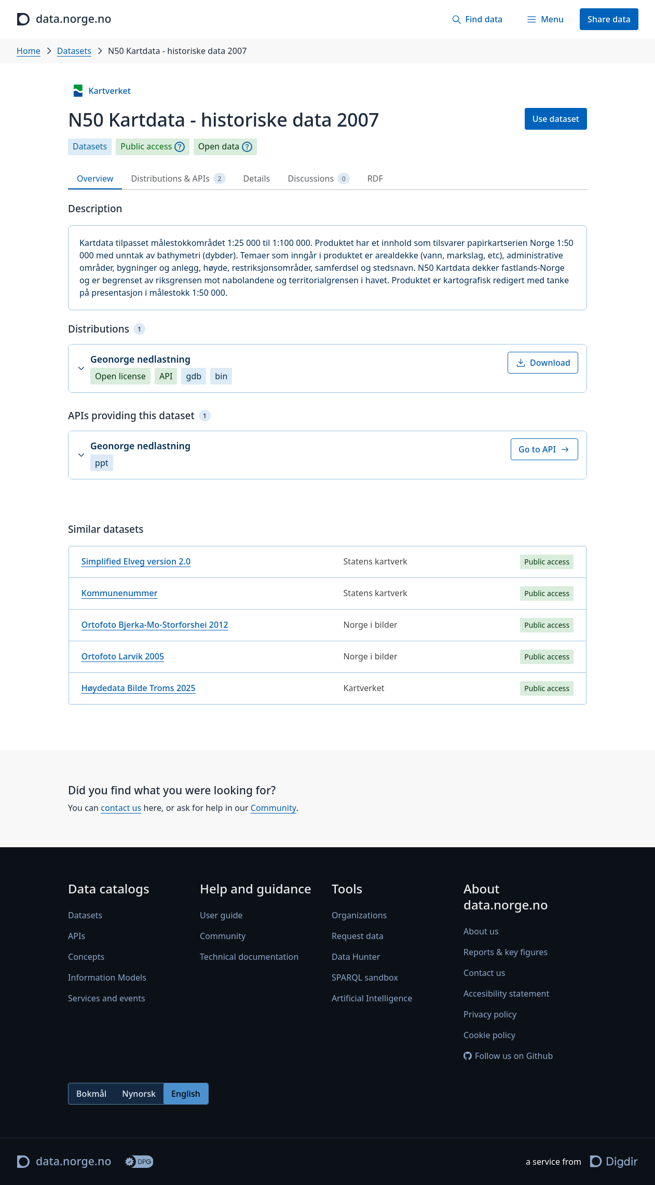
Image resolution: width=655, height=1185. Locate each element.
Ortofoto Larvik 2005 (122, 656)
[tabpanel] (327, 457)
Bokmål (91, 1093)
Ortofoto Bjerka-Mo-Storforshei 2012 (154, 624)
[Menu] (544, 19)
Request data (358, 936)
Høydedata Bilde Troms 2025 (138, 688)
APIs (76, 936)
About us (481, 931)
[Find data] (477, 19)
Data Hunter (356, 956)
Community (273, 808)
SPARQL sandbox (365, 977)
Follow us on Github (508, 1056)
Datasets (74, 51)
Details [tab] (256, 178)
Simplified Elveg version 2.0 (135, 561)
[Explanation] (179, 147)
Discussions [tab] (319, 179)
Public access (146, 146)
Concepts (86, 956)
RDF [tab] (375, 178)
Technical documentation (249, 956)
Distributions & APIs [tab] (178, 179)
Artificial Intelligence (372, 998)
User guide (221, 915)
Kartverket (101, 91)
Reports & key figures (505, 952)
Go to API (544, 449)
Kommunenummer (119, 593)
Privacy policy (489, 1014)
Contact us (484, 973)
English (185, 1093)
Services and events (106, 998)
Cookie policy (489, 1035)
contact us (121, 808)
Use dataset (556, 119)
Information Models (107, 977)
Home (28, 51)
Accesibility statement (506, 993)
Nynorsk (139, 1093)
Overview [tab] (95, 178)
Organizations (359, 915)
